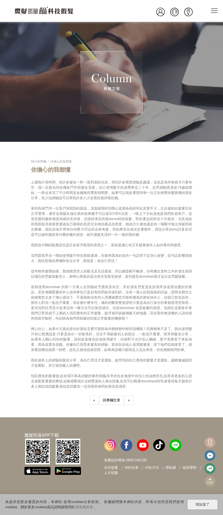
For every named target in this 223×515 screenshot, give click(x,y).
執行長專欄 (38, 161)
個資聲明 (189, 467)
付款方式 (152, 467)
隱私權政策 (84, 507)
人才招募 (111, 473)
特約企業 (132, 467)
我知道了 (202, 504)
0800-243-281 (136, 460)
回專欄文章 (111, 400)
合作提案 (111, 467)
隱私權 (171, 467)
